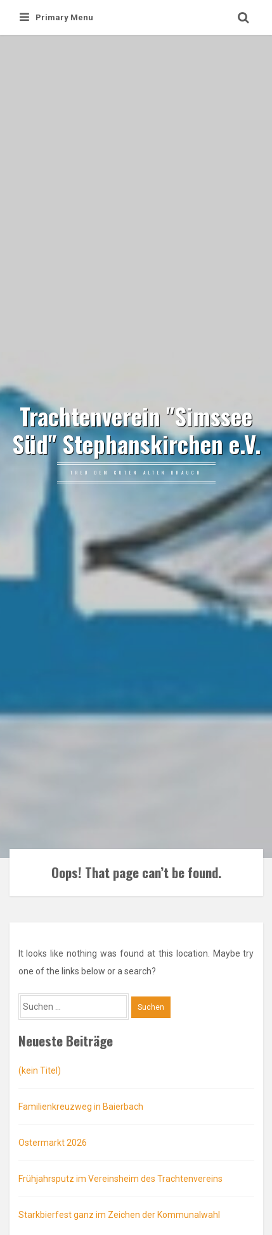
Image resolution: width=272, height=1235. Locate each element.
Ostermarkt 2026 (52, 1143)
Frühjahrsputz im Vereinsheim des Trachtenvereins (120, 1179)
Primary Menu (56, 17)
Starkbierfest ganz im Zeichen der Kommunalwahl (119, 1215)
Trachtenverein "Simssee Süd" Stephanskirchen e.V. (136, 430)
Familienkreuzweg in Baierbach (80, 1107)
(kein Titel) (39, 1070)
